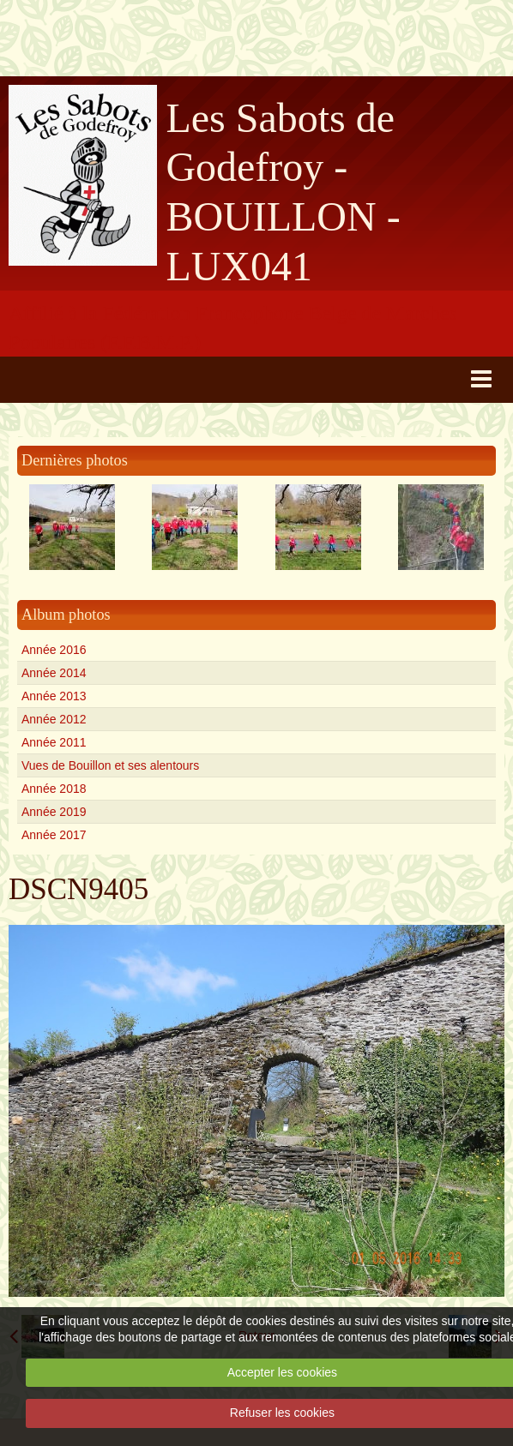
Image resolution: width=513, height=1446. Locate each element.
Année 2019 (54, 812)
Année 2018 (54, 788)
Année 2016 (54, 650)
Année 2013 (54, 696)
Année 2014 (54, 673)
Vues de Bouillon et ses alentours (110, 765)
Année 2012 (54, 719)
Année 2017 (54, 835)
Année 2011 (54, 742)
